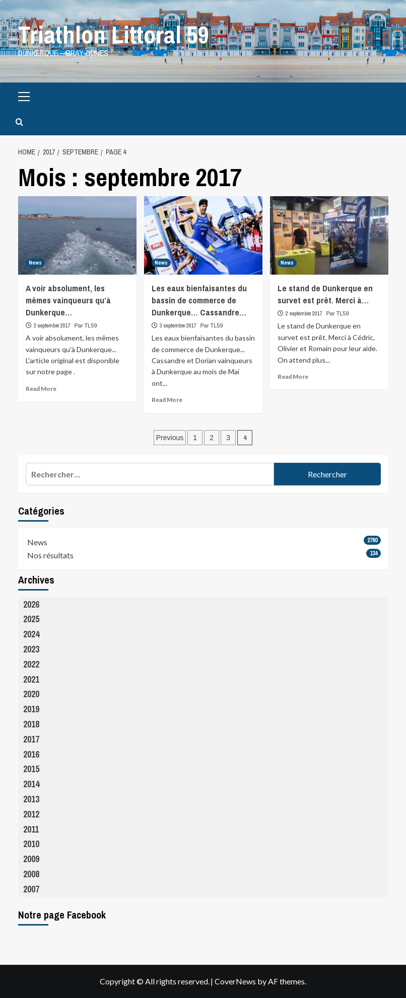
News (37, 542)
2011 (31, 828)
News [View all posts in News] (35, 262)
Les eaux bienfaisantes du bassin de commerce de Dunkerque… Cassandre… (199, 300)
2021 (31, 679)
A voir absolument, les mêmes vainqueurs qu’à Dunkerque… (68, 300)
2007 (31, 888)
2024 (31, 634)
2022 (31, 664)
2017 (31, 739)
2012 (31, 814)
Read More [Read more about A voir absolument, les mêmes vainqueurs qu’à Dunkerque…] (41, 388)
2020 (31, 694)
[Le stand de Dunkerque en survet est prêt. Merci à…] (329, 235)
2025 (31, 619)
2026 (31, 604)
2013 (31, 799)
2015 (31, 769)
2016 (31, 753)
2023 (31, 649)
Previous (169, 438)
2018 (31, 724)
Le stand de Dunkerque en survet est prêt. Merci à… (325, 294)
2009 (31, 859)
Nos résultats (50, 555)
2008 (31, 874)
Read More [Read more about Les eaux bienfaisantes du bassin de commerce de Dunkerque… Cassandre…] (167, 399)
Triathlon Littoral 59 (113, 34)
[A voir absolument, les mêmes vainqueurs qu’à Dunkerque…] (77, 235)
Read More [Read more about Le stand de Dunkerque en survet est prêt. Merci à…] (293, 376)
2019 (31, 709)
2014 (31, 784)
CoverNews (235, 981)
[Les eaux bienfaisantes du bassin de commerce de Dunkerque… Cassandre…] (203, 235)
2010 (31, 844)
